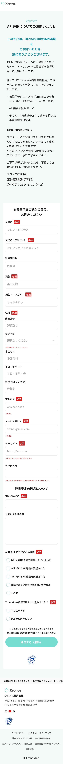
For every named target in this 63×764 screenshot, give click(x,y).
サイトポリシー (19, 733)
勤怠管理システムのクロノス (17, 681)
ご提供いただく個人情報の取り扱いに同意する (31, 628)
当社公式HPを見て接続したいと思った (31, 560)
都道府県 (31, 338)
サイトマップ (45, 733)
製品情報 (37, 681)
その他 (14, 593)
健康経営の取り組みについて (48, 744)
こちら (38, 632)
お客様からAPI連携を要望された (28, 568)
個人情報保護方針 (43, 738)
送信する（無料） (31, 642)
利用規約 (30, 749)
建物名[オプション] (31, 386)
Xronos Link (49, 681)
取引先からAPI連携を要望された (28, 576)
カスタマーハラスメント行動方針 (17, 744)
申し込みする (18, 610)
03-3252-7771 (20, 179)
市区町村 (31, 356)
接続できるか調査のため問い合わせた (30, 584)
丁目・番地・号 (31, 371)
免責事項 (32, 733)
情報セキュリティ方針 (22, 738)
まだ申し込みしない (21, 618)
